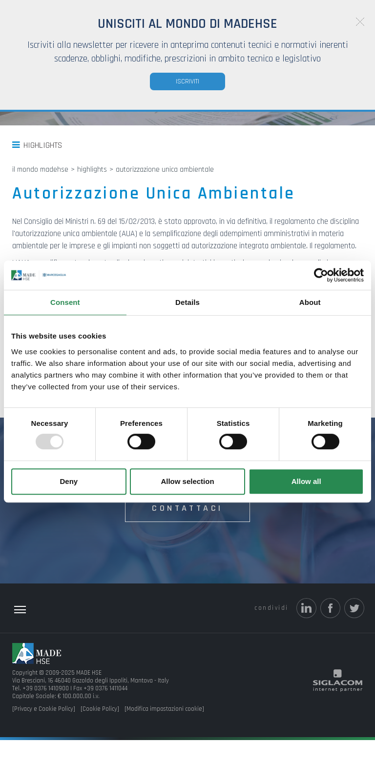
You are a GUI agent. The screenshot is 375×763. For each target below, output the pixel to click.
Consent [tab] (65, 302)
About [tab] (310, 302)
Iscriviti (187, 81)
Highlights (42, 168)
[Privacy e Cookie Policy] (43, 732)
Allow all (306, 481)
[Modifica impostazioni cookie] (164, 732)
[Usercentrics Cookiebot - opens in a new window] (321, 275)
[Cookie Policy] (100, 732)
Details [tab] (187, 302)
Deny (69, 481)
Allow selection (187, 481)
